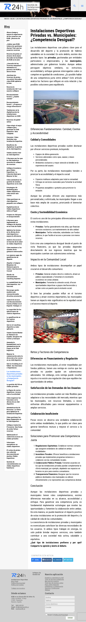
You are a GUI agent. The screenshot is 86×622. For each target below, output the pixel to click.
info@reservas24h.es (22, 607)
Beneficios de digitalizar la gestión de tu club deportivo (14, 147)
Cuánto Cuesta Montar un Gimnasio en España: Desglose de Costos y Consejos (15, 336)
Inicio (6, 19)
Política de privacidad (18, 583)
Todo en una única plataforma (54, 579)
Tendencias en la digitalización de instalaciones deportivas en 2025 (14, 113)
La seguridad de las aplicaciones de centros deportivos (14, 311)
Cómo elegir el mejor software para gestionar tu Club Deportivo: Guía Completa (14, 129)
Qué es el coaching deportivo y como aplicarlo (14, 327)
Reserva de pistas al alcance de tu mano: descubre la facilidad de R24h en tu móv (14, 57)
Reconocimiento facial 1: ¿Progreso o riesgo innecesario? (14, 104)
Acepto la (58, 615)
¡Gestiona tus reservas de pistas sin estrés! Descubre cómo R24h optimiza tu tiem (14, 79)
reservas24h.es (20, 609)
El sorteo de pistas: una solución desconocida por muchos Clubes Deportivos (14, 454)
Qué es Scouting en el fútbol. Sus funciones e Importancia (14, 366)
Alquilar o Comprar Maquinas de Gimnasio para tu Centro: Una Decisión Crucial (14, 267)
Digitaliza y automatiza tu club (54, 578)
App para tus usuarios (52, 581)
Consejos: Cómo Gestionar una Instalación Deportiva (14, 139)
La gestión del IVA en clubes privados (14, 385)
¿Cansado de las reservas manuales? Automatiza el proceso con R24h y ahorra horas (14, 67)
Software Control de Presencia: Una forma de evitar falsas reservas (14, 428)
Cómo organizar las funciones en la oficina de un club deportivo (14, 401)
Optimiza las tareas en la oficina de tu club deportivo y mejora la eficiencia (14, 233)
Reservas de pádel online (13, 121)
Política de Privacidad (61, 615)
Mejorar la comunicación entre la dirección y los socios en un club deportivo (15, 357)
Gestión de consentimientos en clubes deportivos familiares (14, 465)
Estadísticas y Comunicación (54, 586)
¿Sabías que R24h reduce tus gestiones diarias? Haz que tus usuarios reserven (14, 47)
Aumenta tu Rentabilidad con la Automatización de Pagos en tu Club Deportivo (14, 346)
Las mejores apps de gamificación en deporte (14, 257)
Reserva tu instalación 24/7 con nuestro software (14, 89)
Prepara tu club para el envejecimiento (14, 216)
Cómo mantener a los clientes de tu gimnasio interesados (15, 249)
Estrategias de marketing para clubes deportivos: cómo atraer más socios (13, 191)
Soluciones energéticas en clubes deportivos (13, 444)
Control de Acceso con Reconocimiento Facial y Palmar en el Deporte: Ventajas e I (14, 303)
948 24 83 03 (20, 605)
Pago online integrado (52, 585)
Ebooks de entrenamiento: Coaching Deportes (13, 277)
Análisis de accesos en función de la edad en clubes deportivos (14, 242)
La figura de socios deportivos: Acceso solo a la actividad (14, 392)
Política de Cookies (17, 585)
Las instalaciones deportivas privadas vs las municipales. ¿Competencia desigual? (14, 376)
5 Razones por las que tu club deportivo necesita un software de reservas (15, 161)
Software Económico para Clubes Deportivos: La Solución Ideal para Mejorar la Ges (14, 172)
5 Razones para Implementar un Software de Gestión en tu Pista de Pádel (14, 223)
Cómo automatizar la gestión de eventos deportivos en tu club (14, 182)
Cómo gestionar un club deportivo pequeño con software (15, 201)
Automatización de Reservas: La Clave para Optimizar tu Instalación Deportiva (14, 411)
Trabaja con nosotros (18, 588)
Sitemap (47, 590)
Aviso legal (14, 581)
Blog (12, 19)
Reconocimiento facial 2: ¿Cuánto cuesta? (13, 97)
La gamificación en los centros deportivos (13, 319)
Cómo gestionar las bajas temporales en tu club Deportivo (14, 419)
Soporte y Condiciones (52, 588)
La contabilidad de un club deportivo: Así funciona (14, 284)
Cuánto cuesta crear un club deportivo (14, 154)
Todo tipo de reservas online (54, 583)
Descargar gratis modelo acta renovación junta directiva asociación (14, 293)
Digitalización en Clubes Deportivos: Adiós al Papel (13, 209)
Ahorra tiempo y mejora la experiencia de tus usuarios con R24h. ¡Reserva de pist (14, 36)
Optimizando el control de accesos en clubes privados (15, 437)
